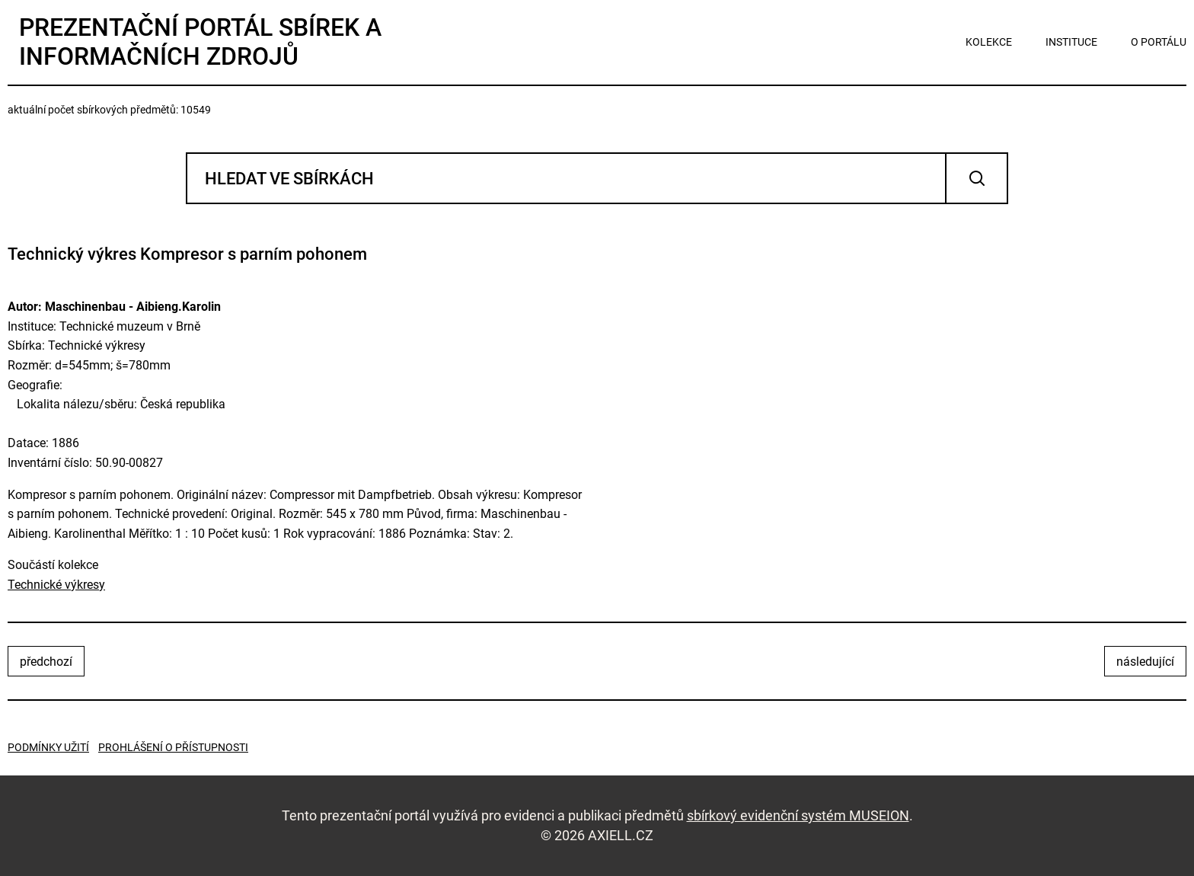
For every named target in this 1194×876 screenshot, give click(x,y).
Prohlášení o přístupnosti (173, 747)
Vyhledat (976, 178)
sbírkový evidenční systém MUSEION (798, 815)
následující (1145, 661)
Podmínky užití (48, 747)
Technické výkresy (56, 584)
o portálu (1158, 42)
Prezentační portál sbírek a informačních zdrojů (200, 42)
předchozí (46, 661)
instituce (1071, 42)
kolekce (989, 42)
